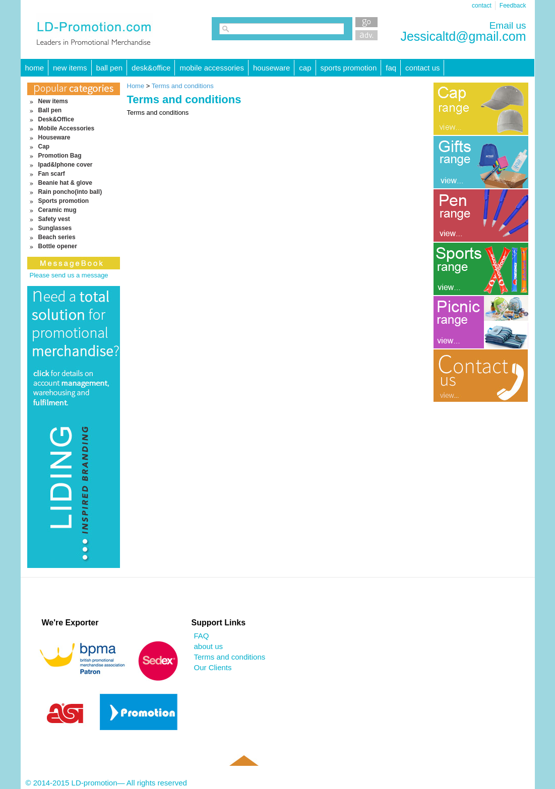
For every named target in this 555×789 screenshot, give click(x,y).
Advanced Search (366, 35)
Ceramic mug (57, 209)
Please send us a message (69, 275)
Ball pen (109, 67)
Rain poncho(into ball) (70, 191)
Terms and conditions (183, 86)
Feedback (513, 5)
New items (70, 67)
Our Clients (213, 667)
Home (136, 86)
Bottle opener (57, 246)
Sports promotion (349, 67)
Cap (305, 67)
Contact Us (422, 67)
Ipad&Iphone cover (65, 164)
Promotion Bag (60, 155)
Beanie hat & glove (65, 182)
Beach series (57, 237)
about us (208, 646)
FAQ (391, 67)
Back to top (244, 775)
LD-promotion (94, 29)
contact (481, 5)
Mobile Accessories (211, 67)
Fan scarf (51, 173)
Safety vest (54, 219)
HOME (34, 67)
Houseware (271, 67)
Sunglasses (55, 228)
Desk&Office (151, 67)
